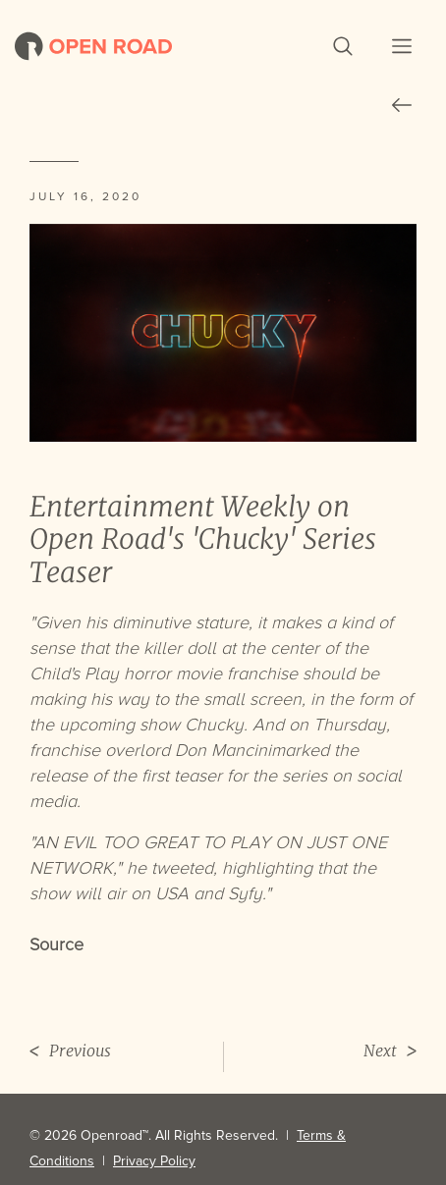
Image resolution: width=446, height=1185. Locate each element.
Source (56, 944)
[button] (342, 46)
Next (390, 1051)
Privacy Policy (154, 1161)
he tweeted (170, 868)
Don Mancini (223, 750)
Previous (70, 1051)
